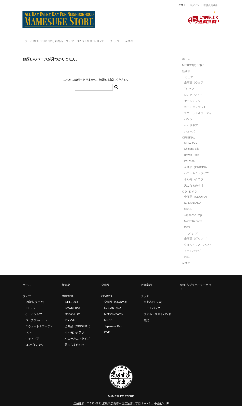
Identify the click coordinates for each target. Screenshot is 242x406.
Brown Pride (191, 149)
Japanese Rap (193, 209)
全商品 (188, 39)
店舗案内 (146, 279)
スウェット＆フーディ (198, 107)
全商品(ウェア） (35, 296)
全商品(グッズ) (153, 296)
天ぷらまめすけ (193, 179)
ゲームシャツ (192, 95)
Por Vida (189, 155)
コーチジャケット (195, 101)
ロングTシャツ (193, 89)
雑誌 (187, 251)
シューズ (189, 125)
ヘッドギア (191, 119)
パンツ (188, 113)
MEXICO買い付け (54, 39)
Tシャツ (189, 82)
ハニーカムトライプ (196, 167)
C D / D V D (139, 39)
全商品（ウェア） (196, 76)
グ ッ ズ (165, 39)
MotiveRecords (193, 215)
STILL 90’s (190, 136)
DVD (187, 221)
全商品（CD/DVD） (197, 191)
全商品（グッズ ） (196, 232)
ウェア (96, 39)
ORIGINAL (117, 39)
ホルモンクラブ (193, 173)
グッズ (146, 290)
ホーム (31, 39)
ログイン (194, 5)
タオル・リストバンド (198, 238)
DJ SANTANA (192, 197)
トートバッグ (192, 245)
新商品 (77, 39)
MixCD (188, 203)
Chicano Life (191, 143)
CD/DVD (106, 290)
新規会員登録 (210, 5)
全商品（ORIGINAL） (197, 161)
